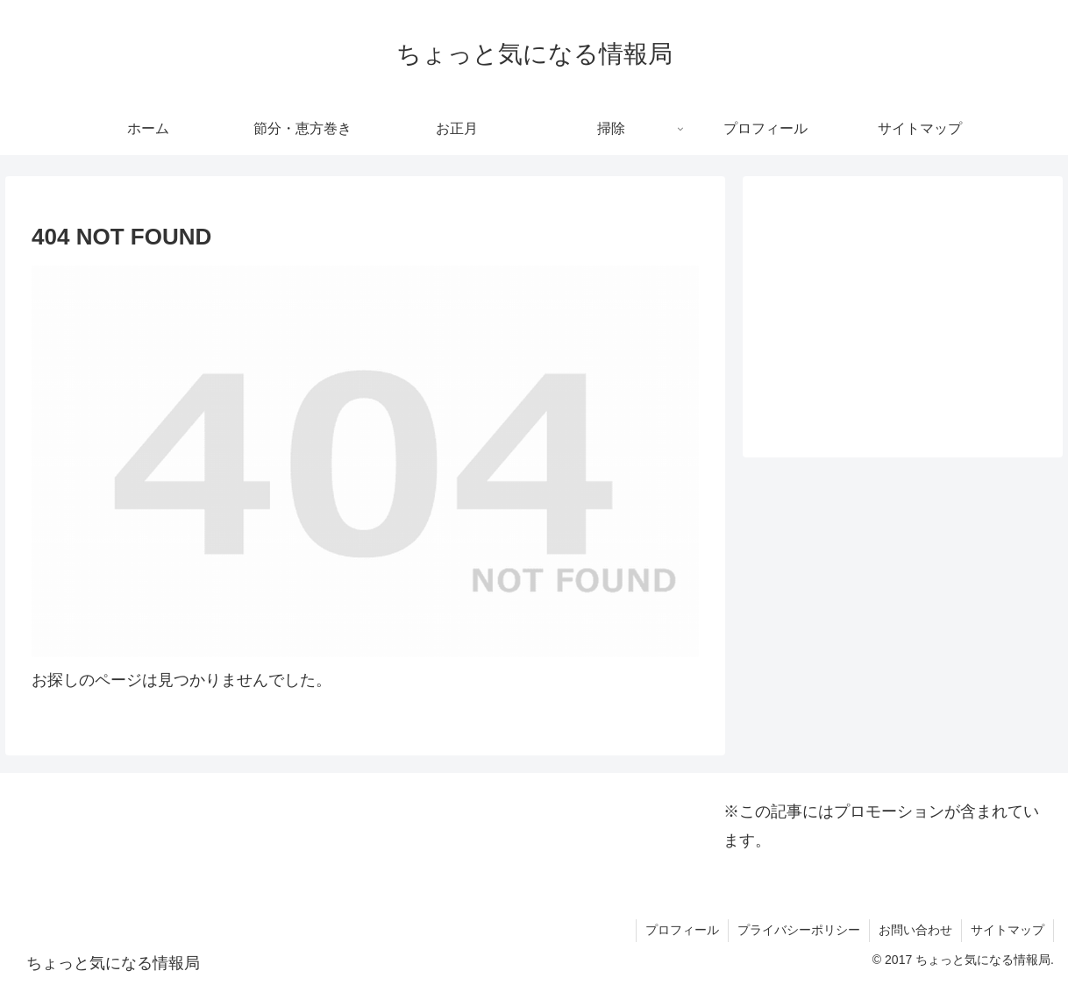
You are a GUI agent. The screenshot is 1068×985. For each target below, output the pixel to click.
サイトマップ (1007, 930)
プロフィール (682, 930)
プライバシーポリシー (798, 930)
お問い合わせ (915, 930)
